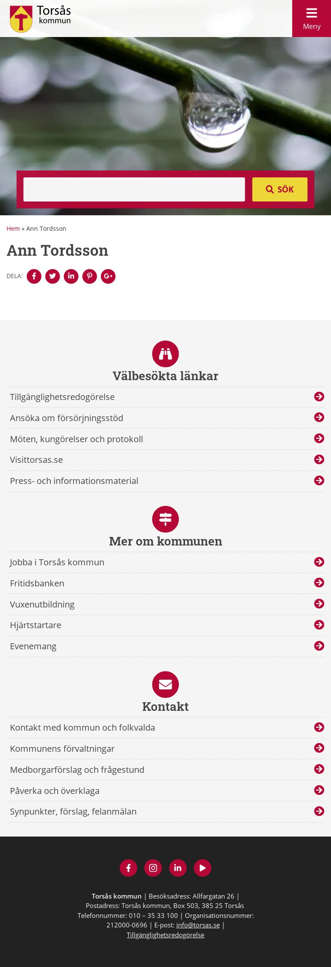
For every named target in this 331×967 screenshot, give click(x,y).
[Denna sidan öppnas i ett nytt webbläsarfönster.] (34, 276)
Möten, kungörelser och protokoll (76, 439)
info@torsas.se (198, 925)
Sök (286, 189)
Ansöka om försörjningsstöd (66, 418)
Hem (13, 228)
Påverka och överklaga (55, 791)
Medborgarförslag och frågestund (77, 769)
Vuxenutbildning (42, 604)
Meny (312, 16)
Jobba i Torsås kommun (57, 562)
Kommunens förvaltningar (62, 748)
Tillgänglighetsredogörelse (62, 397)
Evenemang (33, 646)
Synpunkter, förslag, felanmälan (73, 811)
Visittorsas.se (36, 459)
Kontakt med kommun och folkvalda (82, 727)
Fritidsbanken (37, 583)
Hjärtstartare (35, 625)
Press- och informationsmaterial (74, 481)
